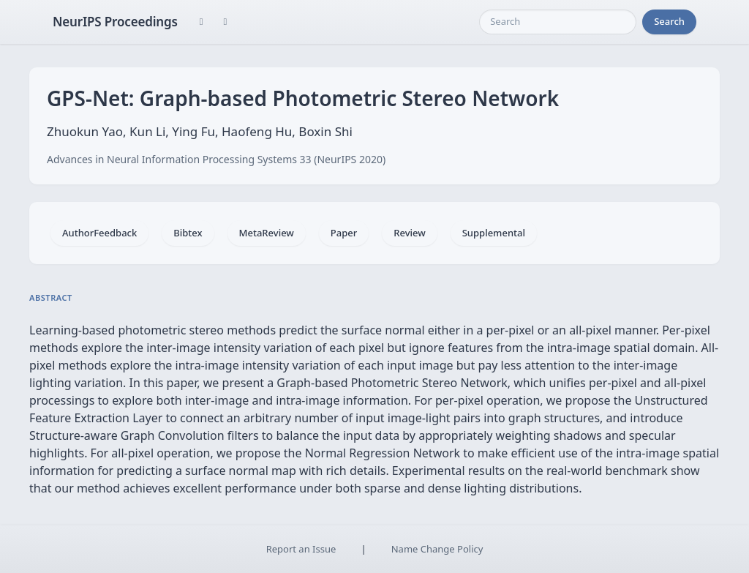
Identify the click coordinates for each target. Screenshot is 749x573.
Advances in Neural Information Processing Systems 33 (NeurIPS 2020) (216, 159)
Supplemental (493, 232)
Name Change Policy (437, 548)
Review (409, 232)
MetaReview (266, 232)
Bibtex (187, 232)
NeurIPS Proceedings (115, 21)
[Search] (557, 22)
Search (669, 21)
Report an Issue (301, 548)
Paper (344, 232)
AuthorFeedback (99, 232)
